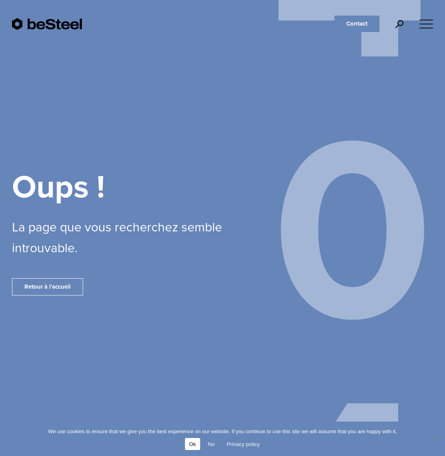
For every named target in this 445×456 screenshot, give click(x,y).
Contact (357, 23)
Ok (192, 444)
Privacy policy (243, 444)
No (211, 444)
